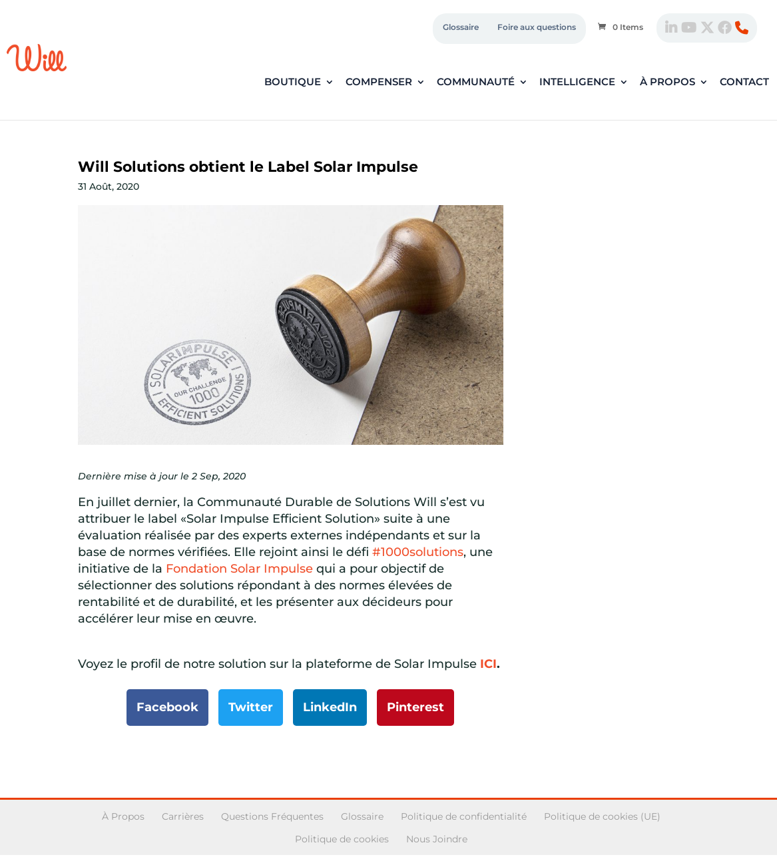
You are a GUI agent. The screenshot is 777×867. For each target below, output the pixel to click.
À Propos (123, 816)
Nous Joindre (436, 839)
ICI (488, 664)
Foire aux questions (536, 27)
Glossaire (461, 27)
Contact (744, 82)
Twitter (250, 707)
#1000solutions (417, 552)
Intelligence (577, 82)
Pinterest (415, 707)
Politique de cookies (342, 839)
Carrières (183, 816)
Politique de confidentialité (464, 816)
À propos (667, 82)
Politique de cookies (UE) (602, 816)
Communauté (476, 82)
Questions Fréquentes (272, 816)
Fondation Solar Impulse (239, 568)
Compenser (379, 82)
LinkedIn (330, 707)
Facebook (167, 707)
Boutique (292, 82)
